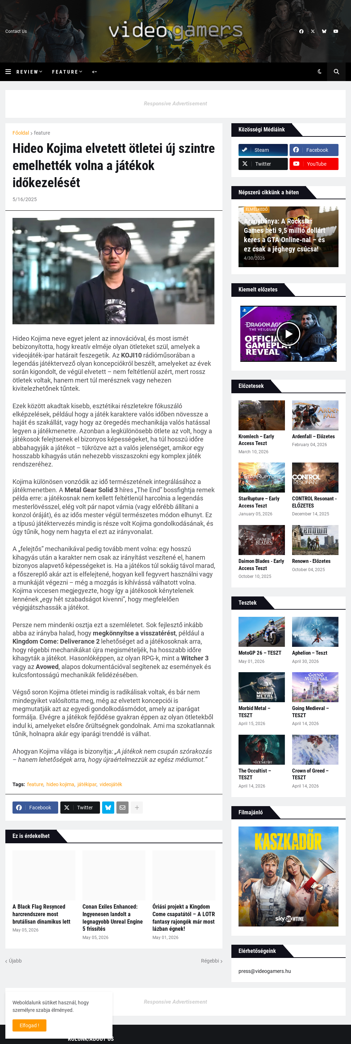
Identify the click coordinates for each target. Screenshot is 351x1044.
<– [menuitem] (94, 72)
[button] (10, 72)
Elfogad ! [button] (29, 1025)
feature (42, 132)
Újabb (15, 961)
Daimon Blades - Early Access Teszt (261, 564)
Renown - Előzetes (311, 561)
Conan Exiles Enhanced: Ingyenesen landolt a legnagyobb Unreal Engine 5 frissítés (112, 917)
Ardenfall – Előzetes (313, 436)
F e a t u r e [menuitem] (64, 72)
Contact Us (16, 31)
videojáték (111, 784)
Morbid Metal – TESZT (254, 712)
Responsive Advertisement (175, 103)
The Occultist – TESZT (255, 774)
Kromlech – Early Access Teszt (256, 440)
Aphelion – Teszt (309, 653)
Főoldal (20, 132)
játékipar (86, 784)
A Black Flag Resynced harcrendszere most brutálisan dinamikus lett (41, 914)
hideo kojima (60, 784)
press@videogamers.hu (265, 971)
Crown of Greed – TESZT (310, 774)
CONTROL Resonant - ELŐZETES (314, 502)
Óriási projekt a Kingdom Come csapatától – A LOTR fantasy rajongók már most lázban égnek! (183, 917)
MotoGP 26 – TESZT (260, 653)
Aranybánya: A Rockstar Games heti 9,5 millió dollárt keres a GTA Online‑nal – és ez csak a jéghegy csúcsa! (284, 235)
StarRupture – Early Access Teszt (259, 502)
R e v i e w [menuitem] (26, 72)
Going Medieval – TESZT (310, 712)
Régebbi (210, 961)
